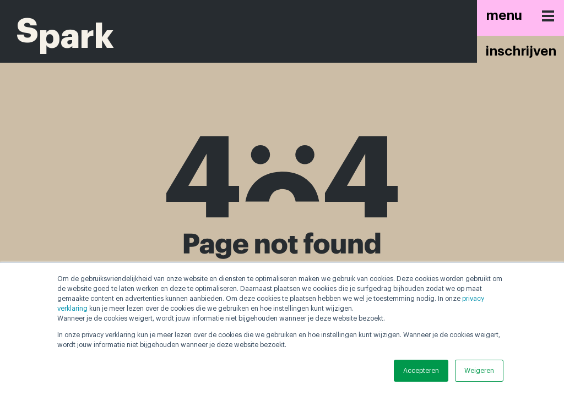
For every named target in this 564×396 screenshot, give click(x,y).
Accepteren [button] (421, 370)
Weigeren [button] (479, 370)
